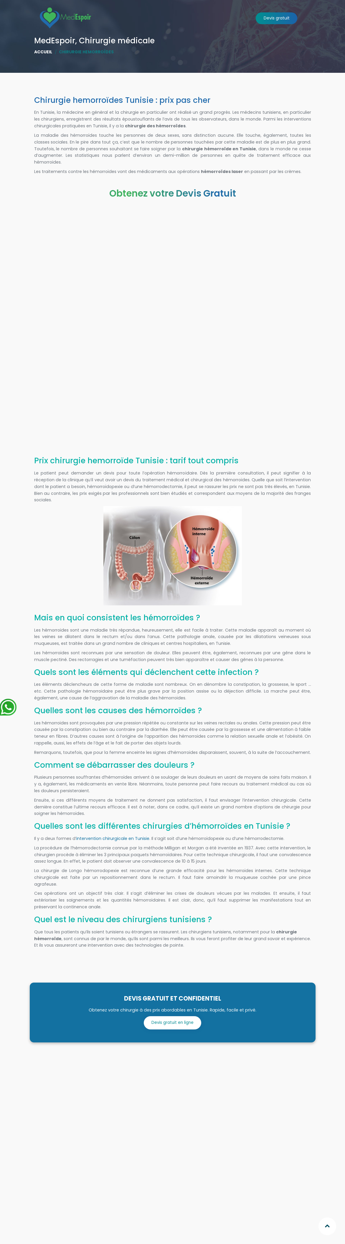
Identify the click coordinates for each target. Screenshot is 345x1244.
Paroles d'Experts (257, 41)
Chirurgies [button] (123, 41)
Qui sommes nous (86, 41)
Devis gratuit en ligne (172, 1022)
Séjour (227, 41)
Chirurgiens (179, 41)
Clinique (206, 41)
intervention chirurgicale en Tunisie (112, 838)
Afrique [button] (151, 41)
